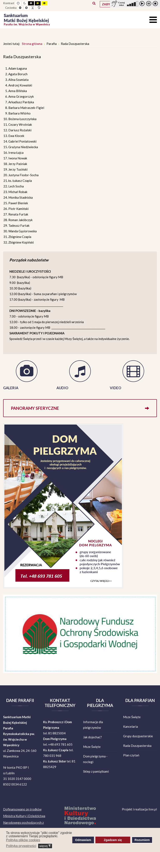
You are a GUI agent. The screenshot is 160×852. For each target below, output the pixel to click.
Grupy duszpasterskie (138, 736)
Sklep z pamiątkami (96, 771)
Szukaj (94, 3)
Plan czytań (131, 755)
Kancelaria (130, 726)
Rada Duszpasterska (137, 745)
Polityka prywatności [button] (21, 846)
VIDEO (115, 388)
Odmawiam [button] (83, 840)
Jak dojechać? (92, 737)
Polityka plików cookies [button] (23, 840)
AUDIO (62, 388)
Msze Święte (92, 747)
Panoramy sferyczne (80, 408)
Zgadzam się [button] (113, 840)
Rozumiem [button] (142, 840)
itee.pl (152, 809)
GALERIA (10, 388)
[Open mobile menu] (153, 19)
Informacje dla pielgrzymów (93, 724)
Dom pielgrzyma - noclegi (95, 759)
